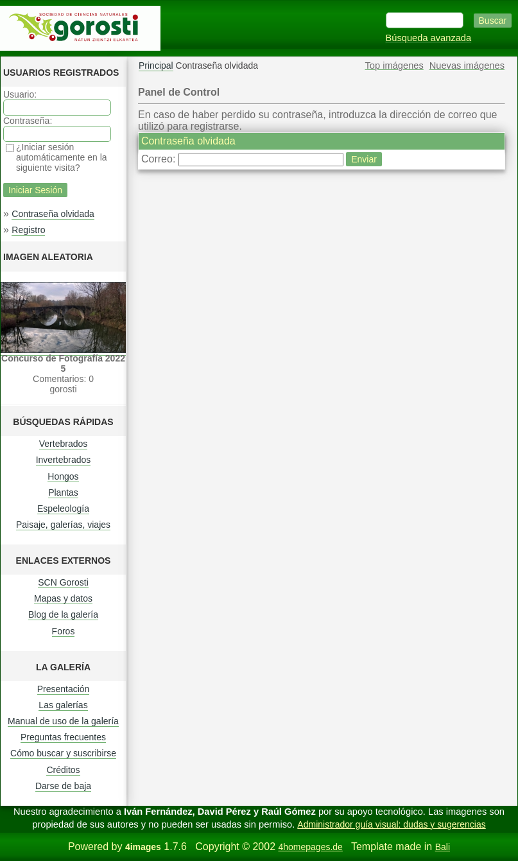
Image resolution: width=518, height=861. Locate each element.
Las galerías (63, 705)
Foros (63, 631)
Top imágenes (394, 65)
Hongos (62, 476)
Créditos (63, 770)
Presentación (63, 689)
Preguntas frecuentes (63, 737)
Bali (442, 847)
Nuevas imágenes (467, 65)
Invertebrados (63, 460)
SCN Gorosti (63, 582)
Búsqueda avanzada (429, 38)
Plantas (63, 492)
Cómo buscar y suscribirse (63, 753)
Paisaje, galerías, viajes (63, 524)
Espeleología (63, 508)
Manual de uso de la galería (63, 721)
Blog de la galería (63, 614)
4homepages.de (310, 847)
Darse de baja (63, 786)
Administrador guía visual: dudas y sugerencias (391, 824)
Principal (156, 65)
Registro (28, 230)
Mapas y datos (63, 598)
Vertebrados (63, 444)
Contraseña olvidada (53, 214)
